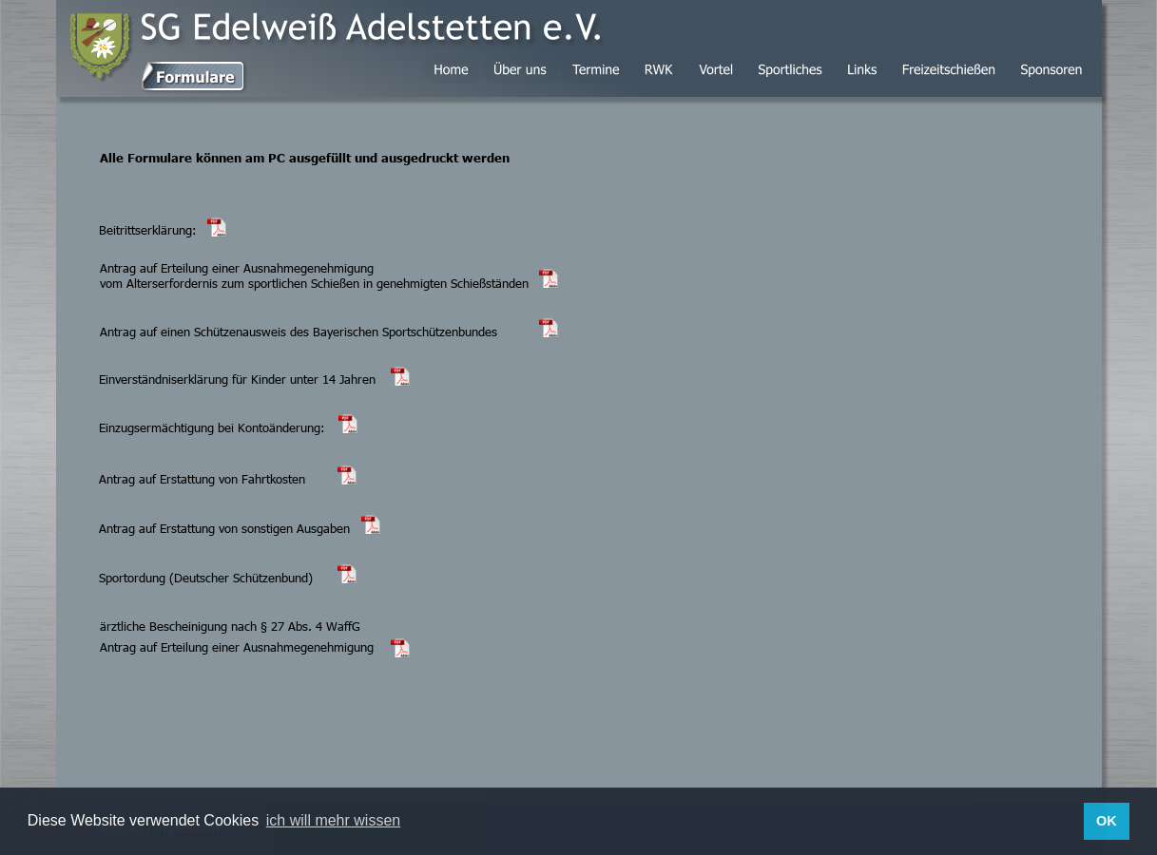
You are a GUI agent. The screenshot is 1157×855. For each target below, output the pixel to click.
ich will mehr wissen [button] (333, 820)
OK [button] (1106, 820)
